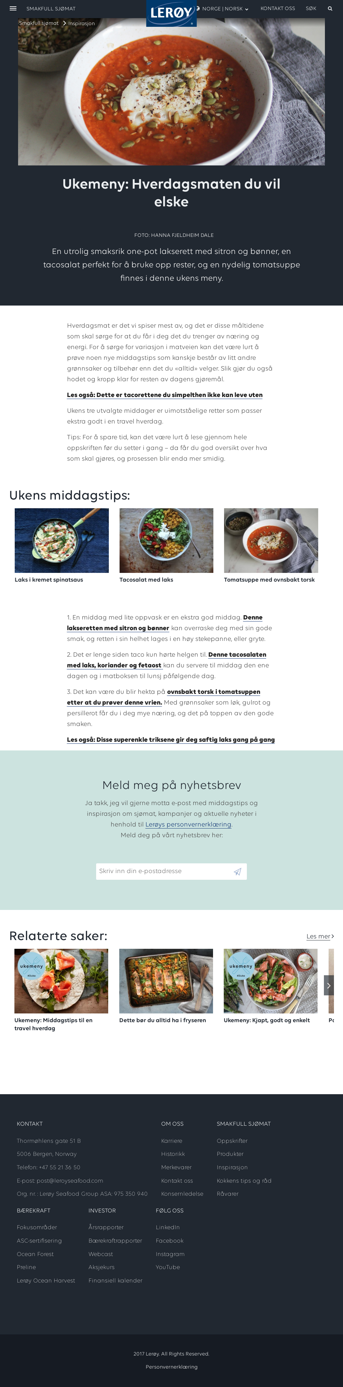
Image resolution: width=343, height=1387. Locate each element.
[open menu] (13, 8)
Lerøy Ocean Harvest (46, 1281)
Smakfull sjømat (39, 23)
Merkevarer (176, 1168)
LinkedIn (168, 1228)
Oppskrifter (232, 1141)
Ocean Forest (35, 1254)
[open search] (319, 8)
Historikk (173, 1154)
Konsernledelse (182, 1194)
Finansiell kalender (115, 1281)
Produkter (230, 1154)
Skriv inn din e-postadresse (137, 858)
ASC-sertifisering (39, 1241)
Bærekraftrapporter (115, 1241)
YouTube (168, 1267)
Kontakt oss (278, 8)
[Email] (164, 871)
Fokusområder (37, 1228)
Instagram (170, 1254)
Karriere (171, 1141)
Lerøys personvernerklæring (188, 824)
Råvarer (227, 1194)
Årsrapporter (106, 1228)
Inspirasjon (81, 23)
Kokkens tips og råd (244, 1181)
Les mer (318, 936)
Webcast (100, 1254)
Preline (26, 1267)
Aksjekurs (101, 1267)
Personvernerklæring (172, 1367)
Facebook (170, 1241)
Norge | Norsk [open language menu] (222, 9)
